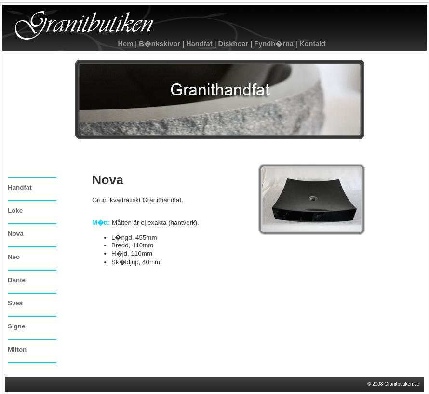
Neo (14, 256)
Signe (16, 326)
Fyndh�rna (273, 44)
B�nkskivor (159, 44)
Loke (15, 210)
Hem (125, 44)
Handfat (198, 44)
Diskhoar (233, 44)
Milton (17, 349)
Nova (16, 233)
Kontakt (311, 44)
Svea (15, 303)
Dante (17, 280)
